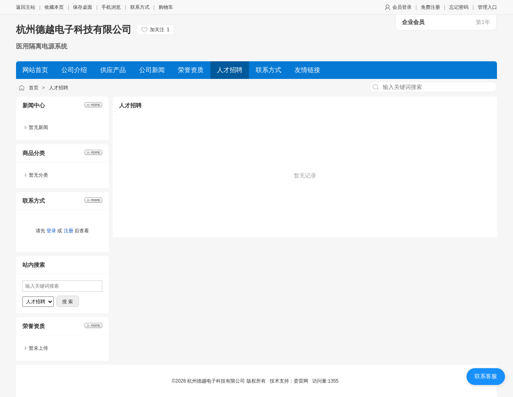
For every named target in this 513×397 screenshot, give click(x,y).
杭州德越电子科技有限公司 (73, 29)
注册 (68, 231)
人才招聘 (58, 88)
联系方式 (139, 7)
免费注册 (430, 7)
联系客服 (486, 376)
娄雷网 (301, 381)
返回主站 (25, 7)
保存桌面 (82, 7)
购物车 (166, 7)
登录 (51, 231)
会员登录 (402, 7)
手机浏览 (111, 7)
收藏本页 (54, 7)
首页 (33, 88)
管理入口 (487, 7)
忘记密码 (459, 7)
